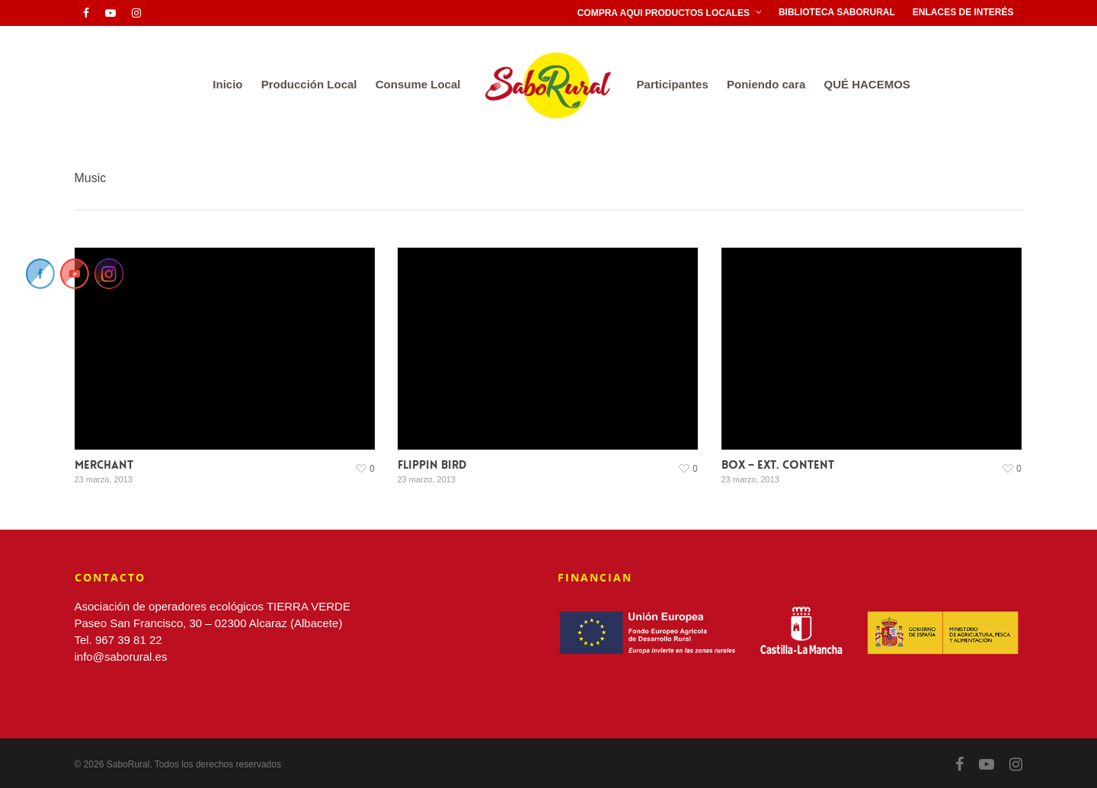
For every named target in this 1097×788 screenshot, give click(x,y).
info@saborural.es (121, 656)
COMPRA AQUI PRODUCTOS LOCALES (670, 13)
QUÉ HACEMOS (867, 84)
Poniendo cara (766, 84)
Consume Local (418, 84)
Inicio (227, 84)
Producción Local (309, 84)
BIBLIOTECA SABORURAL (837, 12)
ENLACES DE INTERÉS (963, 12)
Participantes (672, 84)
